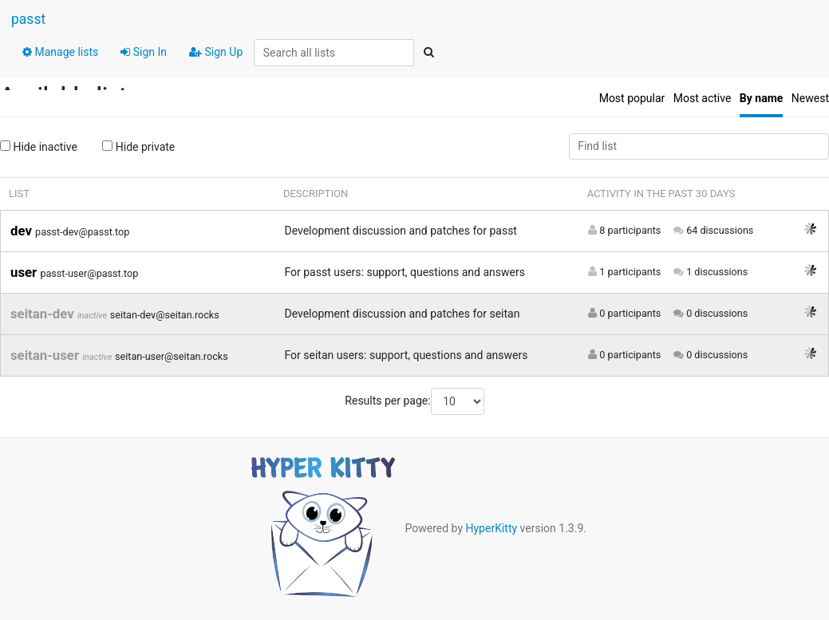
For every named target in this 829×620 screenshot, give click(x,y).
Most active (702, 98)
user (25, 272)
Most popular (632, 98)
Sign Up (216, 51)
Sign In (143, 51)
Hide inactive (38, 146)
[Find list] (699, 146)
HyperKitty (491, 527)
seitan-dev (43, 314)
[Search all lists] (334, 52)
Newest (810, 98)
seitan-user (46, 355)
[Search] (428, 52)
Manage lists (60, 51)
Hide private (138, 146)
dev (22, 231)
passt (28, 19)
